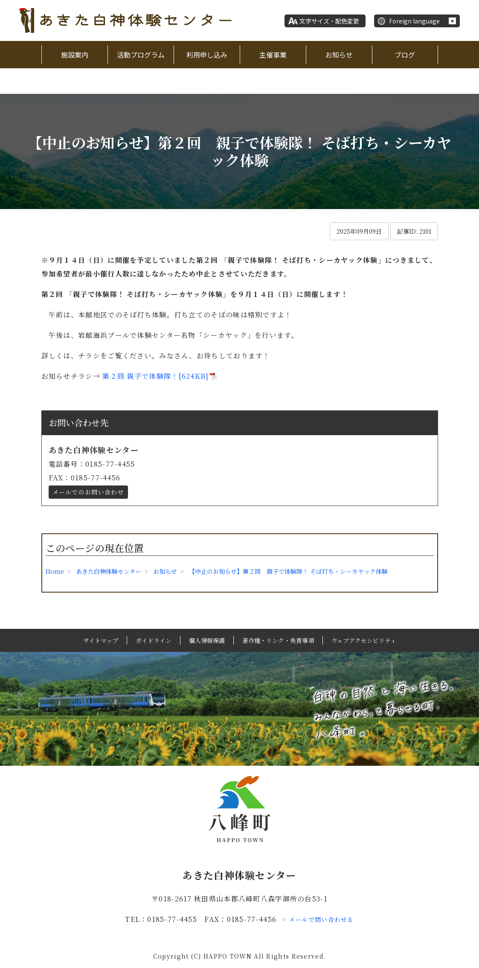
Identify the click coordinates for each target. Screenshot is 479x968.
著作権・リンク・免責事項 (278, 640)
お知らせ (339, 54)
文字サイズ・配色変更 (329, 21)
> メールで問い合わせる (318, 919)
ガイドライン (153, 640)
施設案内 (74, 54)
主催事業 (273, 54)
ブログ (405, 54)
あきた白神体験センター (108, 571)
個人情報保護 (207, 640)
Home (55, 571)
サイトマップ (100, 640)
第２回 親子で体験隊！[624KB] (154, 376)
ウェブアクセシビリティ (363, 640)
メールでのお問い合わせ (88, 492)
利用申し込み (206, 54)
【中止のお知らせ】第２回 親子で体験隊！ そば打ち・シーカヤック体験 (288, 571)
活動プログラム (141, 54)
